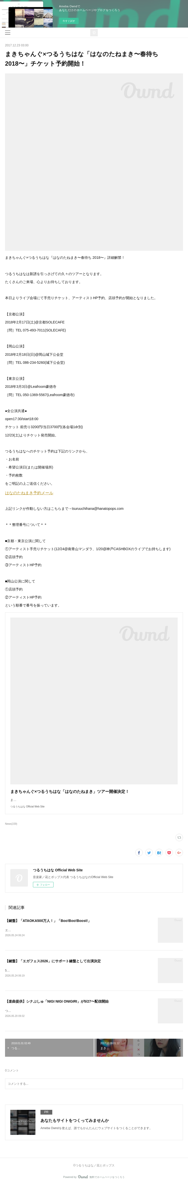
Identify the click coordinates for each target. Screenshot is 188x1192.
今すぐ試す (69, 21)
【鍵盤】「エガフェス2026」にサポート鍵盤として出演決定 (53, 967)
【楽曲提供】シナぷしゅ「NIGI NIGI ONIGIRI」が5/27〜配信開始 (57, 1007)
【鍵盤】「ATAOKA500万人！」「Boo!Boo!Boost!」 (48, 926)
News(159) (11, 828)
